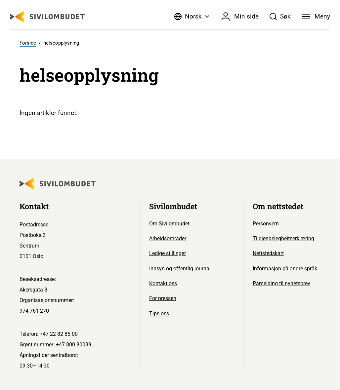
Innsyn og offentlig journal (180, 268)
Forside (28, 43)
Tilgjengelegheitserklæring (283, 238)
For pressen (162, 298)
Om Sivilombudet (169, 223)
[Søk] (280, 16)
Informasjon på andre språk (285, 268)
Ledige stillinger (167, 253)
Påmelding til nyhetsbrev (281, 283)
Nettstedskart (268, 253)
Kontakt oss (163, 283)
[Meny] (316, 16)
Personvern (266, 223)
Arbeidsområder (167, 238)
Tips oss (159, 313)
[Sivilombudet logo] (47, 16)
